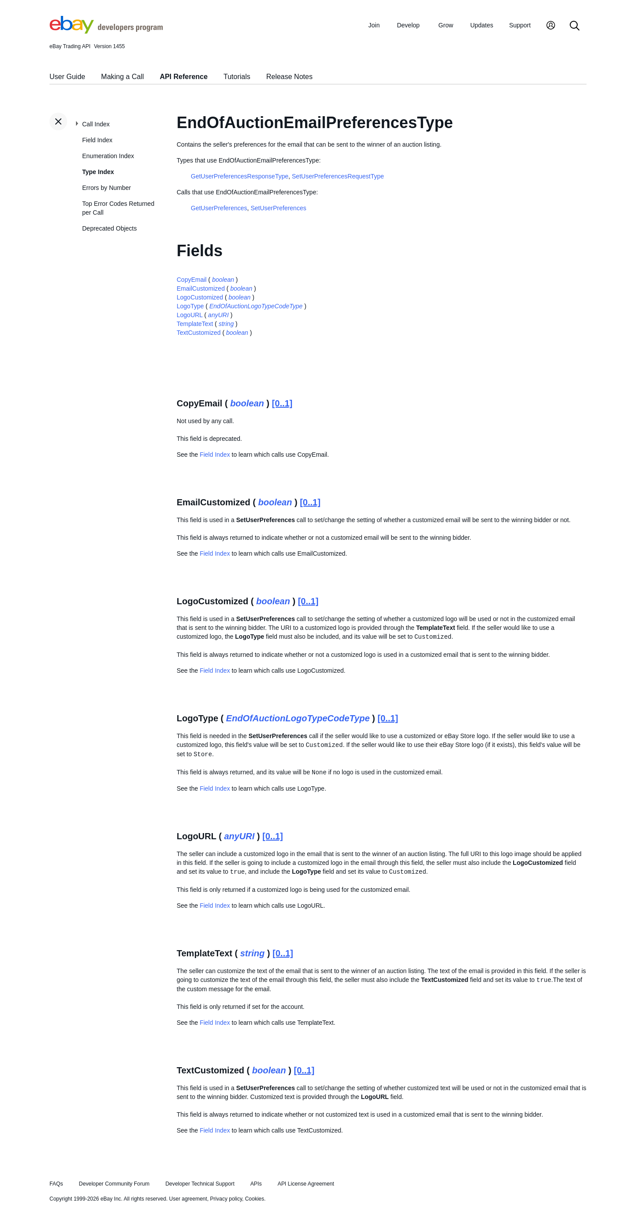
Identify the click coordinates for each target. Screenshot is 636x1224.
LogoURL (190, 314)
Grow (446, 25)
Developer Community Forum (114, 1184)
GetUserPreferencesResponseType (239, 176)
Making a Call (122, 76)
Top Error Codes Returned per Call (118, 208)
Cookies (254, 1199)
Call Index (96, 124)
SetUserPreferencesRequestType (338, 176)
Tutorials (236, 76)
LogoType (190, 306)
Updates (481, 25)
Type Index (98, 171)
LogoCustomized (200, 297)
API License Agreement (305, 1184)
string (226, 323)
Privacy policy (226, 1199)
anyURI (218, 314)
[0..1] (282, 403)
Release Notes (289, 76)
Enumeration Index (108, 155)
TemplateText (195, 323)
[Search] (574, 26)
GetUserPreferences (219, 208)
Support (520, 25)
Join (374, 25)
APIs (256, 1184)
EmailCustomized (201, 288)
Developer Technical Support (199, 1184)
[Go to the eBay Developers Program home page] (106, 31)
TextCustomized (199, 332)
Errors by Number (106, 187)
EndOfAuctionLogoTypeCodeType (256, 306)
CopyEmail (192, 279)
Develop (408, 25)
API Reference (184, 76)
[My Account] (550, 26)
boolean (223, 279)
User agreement (188, 1199)
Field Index (97, 140)
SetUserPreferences (278, 208)
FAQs (56, 1184)
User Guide (67, 76)
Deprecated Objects (109, 228)
